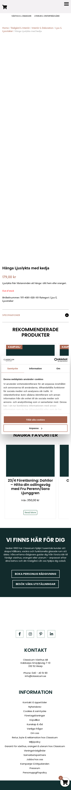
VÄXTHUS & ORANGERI (21, 16)
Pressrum (35, 768)
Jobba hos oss (35, 759)
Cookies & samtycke (34, 711)
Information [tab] (35, 368)
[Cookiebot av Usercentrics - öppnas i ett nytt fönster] (54, 360)
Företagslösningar (35, 715)
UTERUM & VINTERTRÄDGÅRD (47, 16)
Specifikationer (11, 315)
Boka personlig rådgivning (35, 574)
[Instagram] (30, 634)
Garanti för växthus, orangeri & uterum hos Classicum (35, 746)
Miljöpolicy (34, 741)
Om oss (34, 733)
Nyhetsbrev (34, 706)
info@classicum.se (35, 676)
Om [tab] (58, 368)
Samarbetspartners (35, 755)
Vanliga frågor (35, 728)
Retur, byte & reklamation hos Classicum (35, 737)
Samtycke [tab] (12, 368)
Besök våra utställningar (35, 584)
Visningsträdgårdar (35, 750)
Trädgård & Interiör (20, 27)
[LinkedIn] (51, 634)
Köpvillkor (35, 719)
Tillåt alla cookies (35, 419)
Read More (30, 512)
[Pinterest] (41, 634)
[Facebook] (19, 634)
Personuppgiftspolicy (35, 772)
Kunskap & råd (35, 724)
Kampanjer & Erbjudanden (34, 763)
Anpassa (35, 428)
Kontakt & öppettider (35, 702)
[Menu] (66, 4)
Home (5, 27)
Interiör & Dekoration (42, 27)
